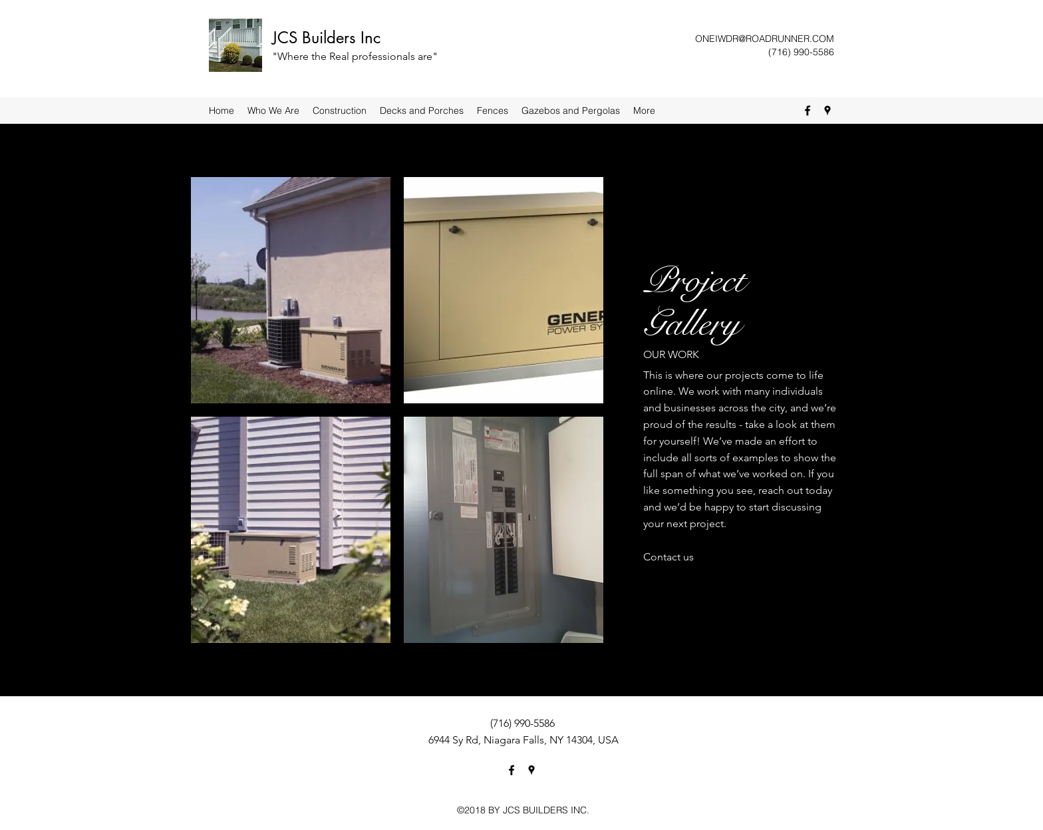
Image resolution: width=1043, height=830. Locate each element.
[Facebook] (807, 110)
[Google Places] (827, 110)
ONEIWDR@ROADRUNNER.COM (764, 39)
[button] (290, 290)
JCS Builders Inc (326, 37)
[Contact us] (668, 557)
